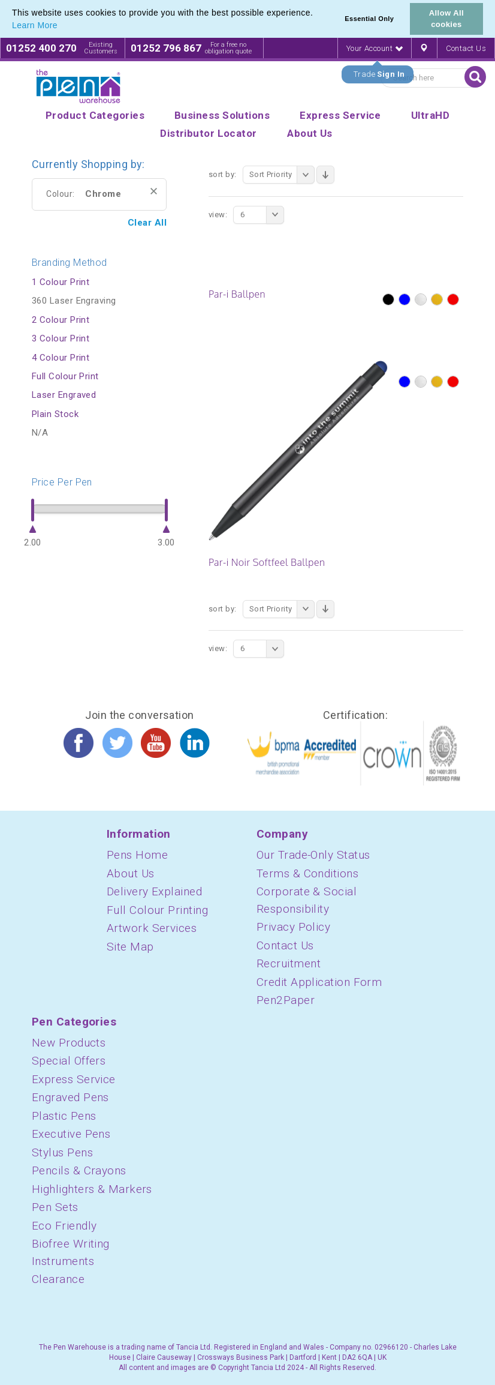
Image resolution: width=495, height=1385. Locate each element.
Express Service (74, 1079)
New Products (68, 1043)
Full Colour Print (65, 376)
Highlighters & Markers (92, 1189)
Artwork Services (152, 928)
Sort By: (223, 174)
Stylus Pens (62, 1152)
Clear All (147, 222)
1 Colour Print (60, 282)
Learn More (35, 25)
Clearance (58, 1279)
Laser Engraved (64, 394)
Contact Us (466, 48)
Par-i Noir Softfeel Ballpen (267, 562)
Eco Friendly (64, 1226)
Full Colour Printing (157, 910)
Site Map (130, 947)
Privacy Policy (293, 927)
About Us (131, 873)
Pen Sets (55, 1207)
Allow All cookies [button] (446, 18)
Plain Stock (55, 414)
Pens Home (137, 855)
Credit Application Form (319, 982)
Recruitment (288, 963)
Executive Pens (71, 1134)
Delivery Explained (154, 891)
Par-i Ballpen (237, 294)
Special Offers (68, 1061)
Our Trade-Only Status (313, 855)
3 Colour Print (60, 338)
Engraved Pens (70, 1097)
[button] (62, 26)
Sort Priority (282, 175)
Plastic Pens (64, 1116)
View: (218, 214)
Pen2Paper (285, 1000)
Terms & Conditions (307, 873)
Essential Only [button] (369, 18)
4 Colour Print (60, 357)
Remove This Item (153, 191)
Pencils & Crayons (79, 1170)
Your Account (374, 48)
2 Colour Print (60, 319)
